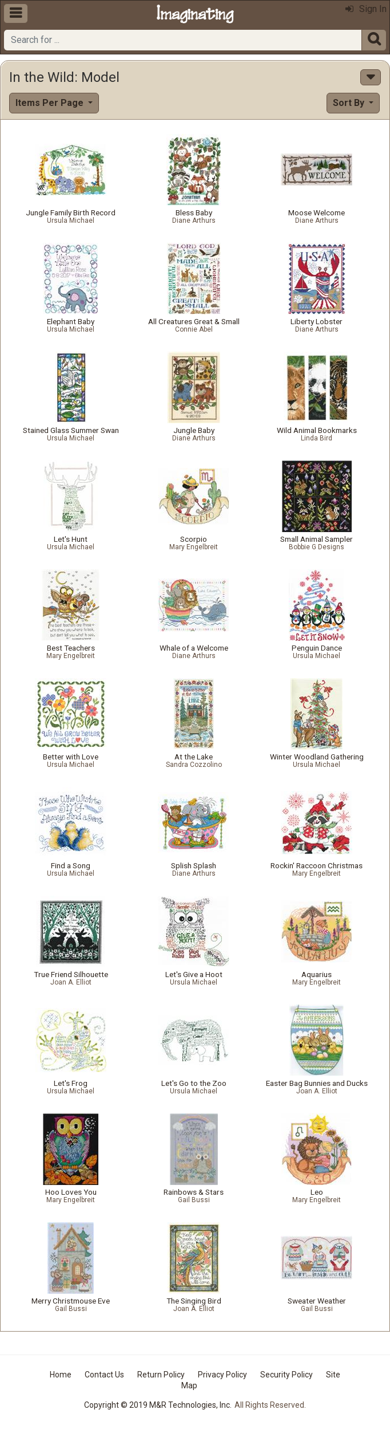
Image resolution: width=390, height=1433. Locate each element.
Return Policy (161, 1374)
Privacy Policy (222, 1374)
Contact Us (104, 1374)
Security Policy (286, 1374)
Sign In (366, 8)
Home (60, 1374)
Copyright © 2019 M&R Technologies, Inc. (158, 1405)
